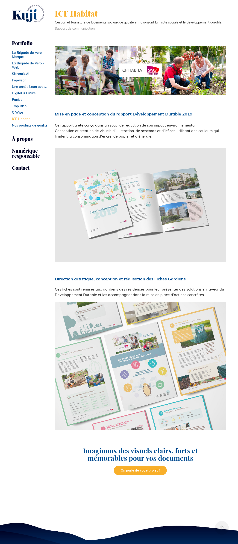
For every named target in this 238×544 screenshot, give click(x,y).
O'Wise (17, 112)
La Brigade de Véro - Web (28, 65)
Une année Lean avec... (29, 86)
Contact (20, 167)
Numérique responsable (26, 153)
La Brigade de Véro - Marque (28, 54)
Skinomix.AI (20, 74)
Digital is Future (24, 93)
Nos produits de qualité (29, 125)
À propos (22, 138)
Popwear (19, 80)
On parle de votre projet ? (140, 470)
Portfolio (22, 43)
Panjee (17, 99)
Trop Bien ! (20, 106)
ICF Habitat (21, 119)
